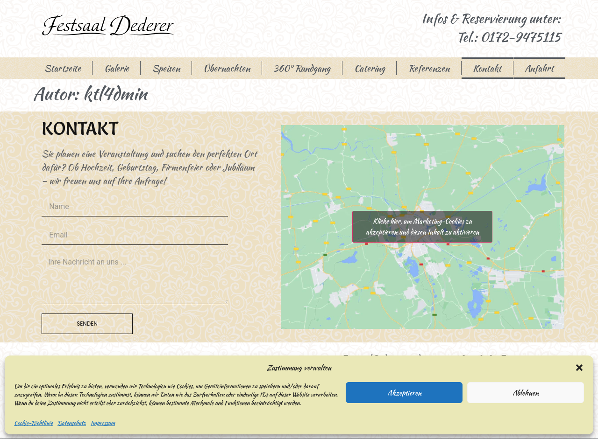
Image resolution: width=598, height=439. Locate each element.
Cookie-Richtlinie (33, 423)
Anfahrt (539, 68)
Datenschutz (71, 423)
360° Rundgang (301, 68)
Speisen (166, 68)
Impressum (103, 423)
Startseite (62, 68)
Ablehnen (526, 393)
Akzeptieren (404, 393)
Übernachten (226, 68)
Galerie (116, 68)
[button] (579, 367)
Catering (369, 68)
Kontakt (487, 68)
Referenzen (428, 68)
